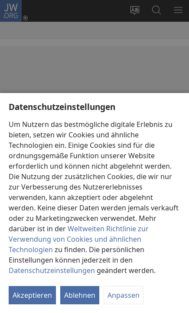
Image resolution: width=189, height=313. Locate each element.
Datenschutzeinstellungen (52, 270)
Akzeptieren (32, 295)
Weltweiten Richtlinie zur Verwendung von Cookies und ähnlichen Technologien (79, 239)
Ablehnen (79, 295)
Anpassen (124, 295)
